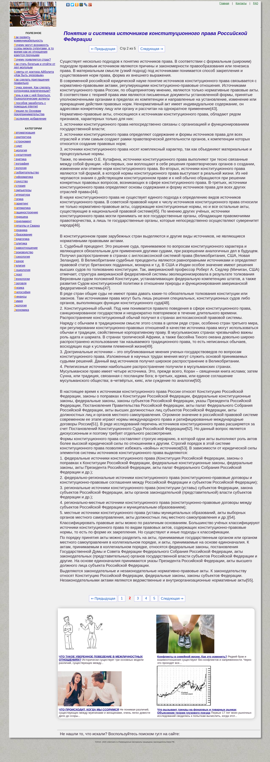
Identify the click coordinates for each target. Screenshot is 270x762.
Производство (23, 252)
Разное (19, 261)
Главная (224, 3)
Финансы (20, 296)
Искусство (21, 181)
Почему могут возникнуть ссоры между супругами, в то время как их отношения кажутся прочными (34, 50)
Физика (19, 287)
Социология (22, 270)
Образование (23, 234)
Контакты (241, 3)
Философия (22, 292)
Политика (20, 243)
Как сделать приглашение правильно (31, 81)
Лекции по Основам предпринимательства (29, 112)
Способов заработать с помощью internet (30, 104)
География (21, 163)
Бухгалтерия (22, 154)
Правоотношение (26, 247)
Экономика (21, 310)
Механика (20, 230)
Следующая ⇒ (151, 49)
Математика (22, 208)
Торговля (20, 283)
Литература (22, 194)
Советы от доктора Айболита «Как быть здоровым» (34, 73)
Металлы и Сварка (27, 225)
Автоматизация (24, 132)
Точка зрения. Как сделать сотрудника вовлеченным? (32, 89)
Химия (18, 301)
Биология (20, 150)
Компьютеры (22, 190)
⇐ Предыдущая (103, 49)
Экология (20, 305)
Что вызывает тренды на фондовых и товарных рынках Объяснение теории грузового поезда (196, 711)
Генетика (20, 159)
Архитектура (22, 137)
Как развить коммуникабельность (28, 38)
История (19, 185)
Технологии (22, 279)
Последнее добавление (30, 118)
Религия (19, 265)
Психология (22, 256)
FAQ (255, 3)
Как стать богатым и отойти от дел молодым (34, 65)
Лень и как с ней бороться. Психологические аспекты (32, 97)
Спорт (18, 274)
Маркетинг (21, 203)
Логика (18, 199)
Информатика (23, 177)
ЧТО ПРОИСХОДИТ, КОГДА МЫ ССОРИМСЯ (89, 709)
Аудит (18, 146)
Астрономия (22, 141)
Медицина (21, 216)
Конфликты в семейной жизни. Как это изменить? (192, 656)
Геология (20, 168)
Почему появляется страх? (32, 59)
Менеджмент (23, 221)
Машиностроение (26, 212)
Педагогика (21, 239)
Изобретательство (26, 172)
